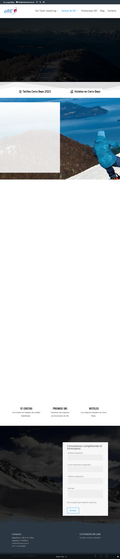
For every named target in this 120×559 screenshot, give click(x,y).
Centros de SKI (69, 11)
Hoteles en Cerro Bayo (87, 91)
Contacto (111, 11)
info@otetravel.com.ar (20, 543)
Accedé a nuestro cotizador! (90, 538)
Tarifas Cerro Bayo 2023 (37, 91)
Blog (102, 11)
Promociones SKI (89, 11)
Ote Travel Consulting (45, 11)
